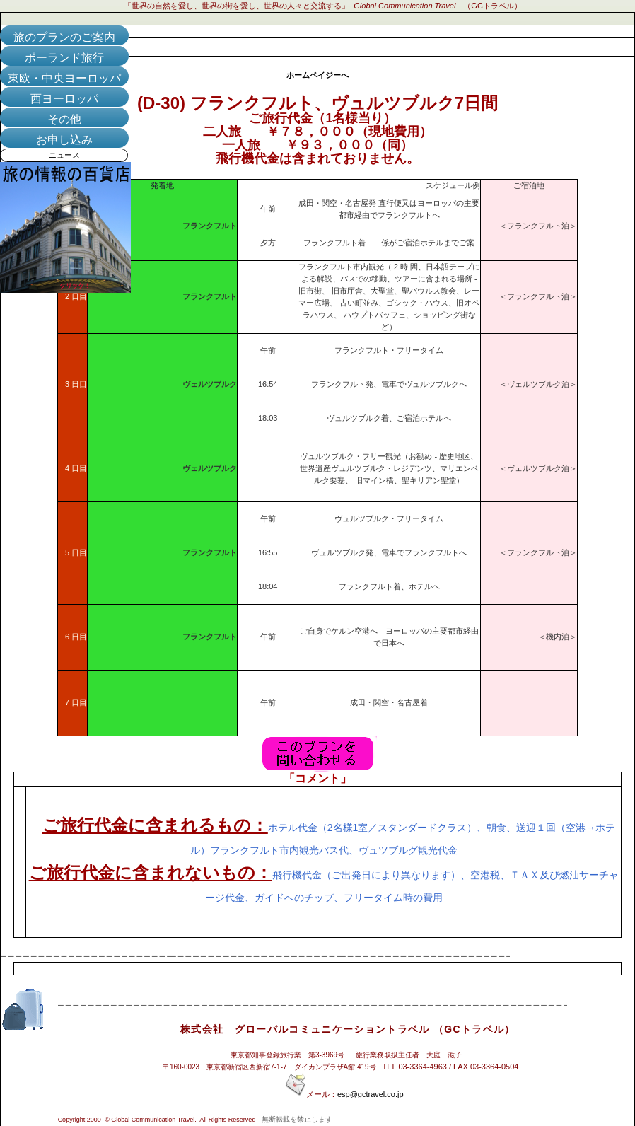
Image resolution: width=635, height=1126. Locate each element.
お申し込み (64, 140)
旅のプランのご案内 (64, 37)
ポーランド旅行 (64, 58)
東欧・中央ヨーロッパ (64, 78)
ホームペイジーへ (317, 75)
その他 (64, 119)
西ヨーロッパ (64, 99)
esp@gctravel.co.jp (370, 1094)
